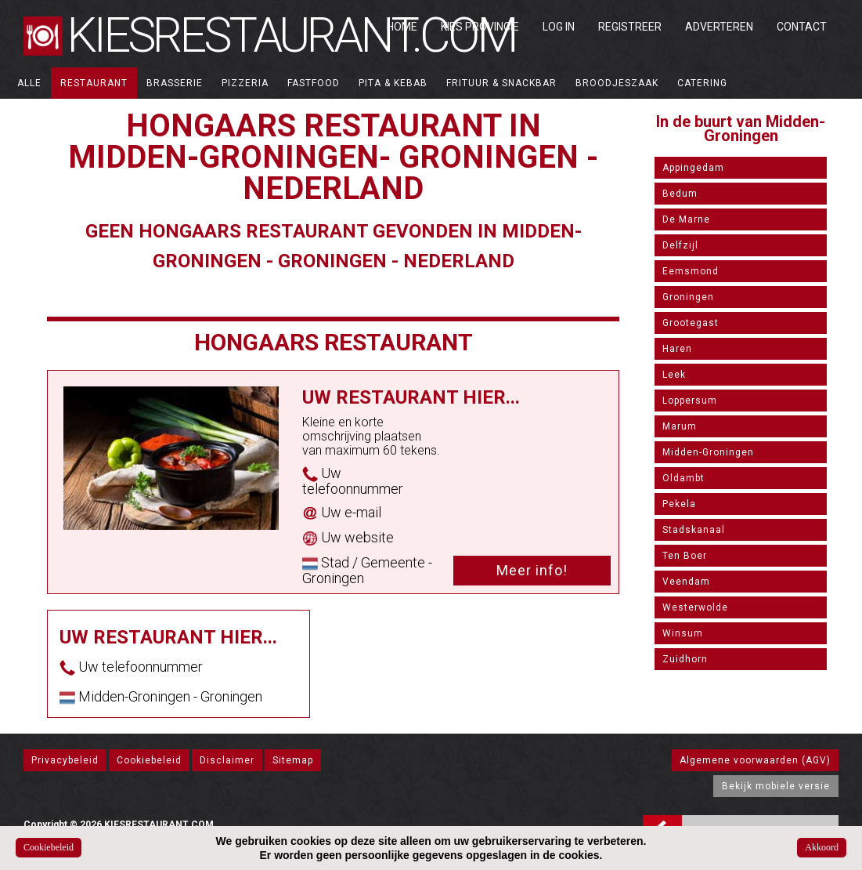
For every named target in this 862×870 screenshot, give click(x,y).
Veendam (686, 581)
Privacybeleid (65, 760)
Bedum (680, 193)
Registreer (630, 26)
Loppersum (689, 400)
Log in (559, 26)
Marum (679, 426)
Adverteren (719, 26)
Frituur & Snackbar (501, 83)
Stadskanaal (693, 529)
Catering (702, 83)
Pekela (679, 503)
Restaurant (94, 83)
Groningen (688, 297)
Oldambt (683, 478)
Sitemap (292, 760)
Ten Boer (684, 555)
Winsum (682, 633)
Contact (802, 26)
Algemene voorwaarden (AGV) (755, 760)
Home (402, 26)
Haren (677, 348)
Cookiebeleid (149, 760)
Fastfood (313, 83)
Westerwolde (695, 607)
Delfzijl (680, 245)
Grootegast (690, 322)
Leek (674, 374)
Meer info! (532, 570)
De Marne (686, 219)
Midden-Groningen (708, 452)
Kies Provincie (480, 26)
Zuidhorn (685, 659)
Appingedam (693, 167)
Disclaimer (227, 760)
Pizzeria (245, 83)
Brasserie (174, 83)
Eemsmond (690, 271)
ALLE (29, 83)
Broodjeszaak (616, 83)
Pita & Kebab (393, 83)
